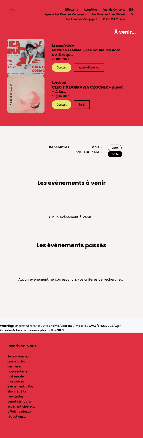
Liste (115, 147)
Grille (115, 154)
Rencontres (59, 147)
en (131, 9)
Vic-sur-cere (87, 152)
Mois (95, 147)
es (131, 14)
